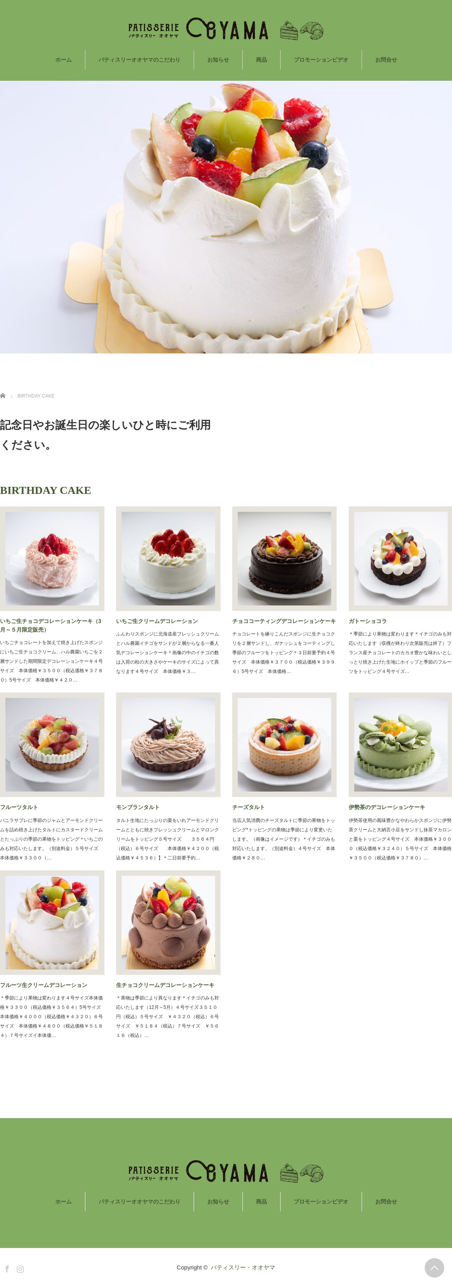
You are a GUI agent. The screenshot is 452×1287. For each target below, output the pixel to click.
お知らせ (218, 60)
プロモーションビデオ (321, 60)
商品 (261, 60)
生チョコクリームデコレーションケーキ (165, 985)
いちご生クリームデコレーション (157, 621)
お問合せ (386, 60)
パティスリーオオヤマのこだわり (139, 60)
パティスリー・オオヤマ (243, 1267)
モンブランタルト (138, 807)
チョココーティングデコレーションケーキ (284, 621)
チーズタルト (248, 807)
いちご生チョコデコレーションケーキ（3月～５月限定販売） (50, 625)
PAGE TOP (434, 1268)
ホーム (63, 60)
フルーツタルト (19, 807)
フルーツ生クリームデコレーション (43, 985)
